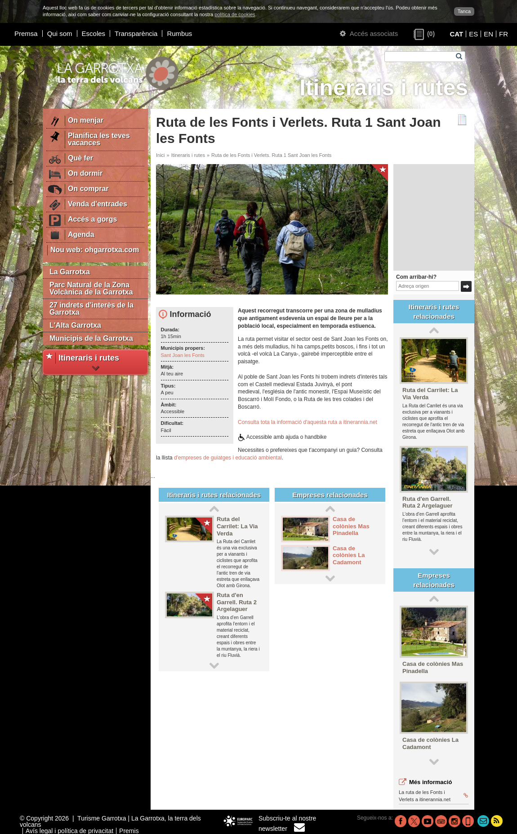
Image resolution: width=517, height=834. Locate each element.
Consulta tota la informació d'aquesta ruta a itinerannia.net (307, 422)
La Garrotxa (69, 272)
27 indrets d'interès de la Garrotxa (91, 308)
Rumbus (179, 33)
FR (503, 34)
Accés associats (369, 33)
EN (488, 34)
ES (473, 34)
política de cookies (234, 14)
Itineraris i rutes (188, 155)
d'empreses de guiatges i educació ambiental (228, 458)
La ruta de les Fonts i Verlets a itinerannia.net (433, 795)
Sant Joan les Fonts (183, 355)
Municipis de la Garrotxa (91, 338)
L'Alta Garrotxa (75, 325)
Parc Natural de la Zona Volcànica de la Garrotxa (91, 288)
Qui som (59, 33)
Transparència (136, 33)
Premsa (26, 33)
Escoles (94, 33)
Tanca (464, 11)
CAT (456, 34)
